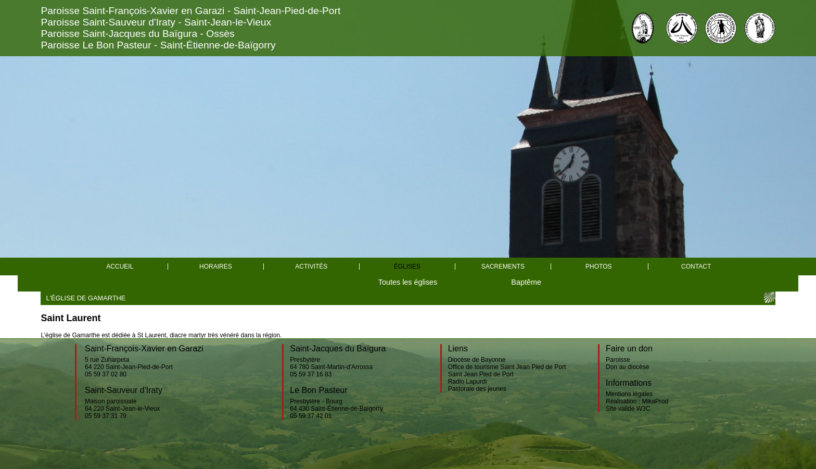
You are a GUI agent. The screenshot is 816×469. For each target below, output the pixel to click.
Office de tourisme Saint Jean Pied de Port (507, 367)
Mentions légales (629, 394)
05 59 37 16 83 (311, 374)
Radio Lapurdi (467, 381)
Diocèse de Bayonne (477, 359)
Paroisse (618, 359)
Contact (696, 266)
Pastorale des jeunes (477, 388)
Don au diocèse (627, 367)
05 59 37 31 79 (105, 416)
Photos (598, 266)
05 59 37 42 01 (311, 416)
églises (407, 266)
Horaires (215, 266)
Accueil (119, 266)
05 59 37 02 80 (105, 374)
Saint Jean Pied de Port (481, 374)
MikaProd (655, 401)
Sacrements (503, 266)
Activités (311, 266)
